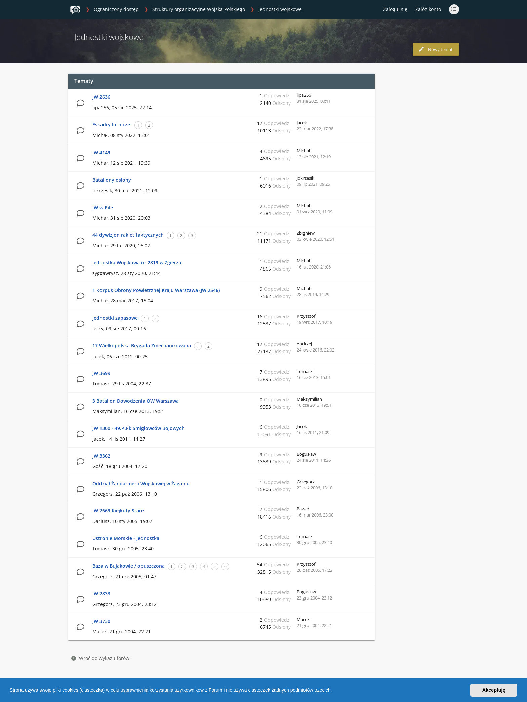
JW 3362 (101, 456)
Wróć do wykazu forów (100, 658)
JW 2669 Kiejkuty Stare (118, 510)
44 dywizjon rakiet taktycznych (128, 235)
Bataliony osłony (111, 180)
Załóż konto (428, 9)
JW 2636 (101, 97)
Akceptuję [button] (493, 690)
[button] (334, 691)
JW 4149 (101, 152)
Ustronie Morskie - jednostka (125, 538)
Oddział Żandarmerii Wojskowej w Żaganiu (141, 483)
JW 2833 (101, 593)
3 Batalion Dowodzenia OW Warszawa (135, 401)
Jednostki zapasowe (115, 318)
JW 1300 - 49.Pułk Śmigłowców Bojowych (138, 428)
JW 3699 (101, 373)
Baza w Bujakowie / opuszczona (128, 566)
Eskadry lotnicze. (111, 124)
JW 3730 (101, 621)
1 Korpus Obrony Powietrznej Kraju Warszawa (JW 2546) (156, 290)
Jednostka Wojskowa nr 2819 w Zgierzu (136, 262)
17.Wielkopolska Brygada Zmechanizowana (141, 345)
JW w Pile (102, 207)
